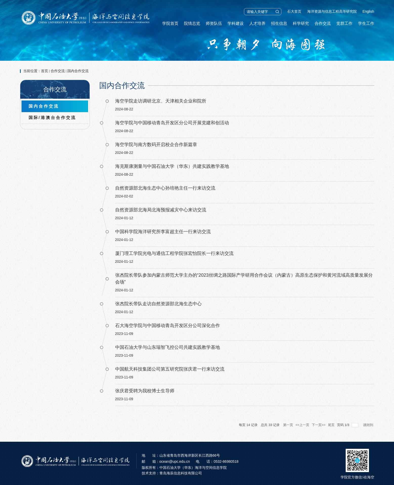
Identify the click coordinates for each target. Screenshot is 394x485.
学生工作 (366, 23)
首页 (44, 71)
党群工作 (344, 23)
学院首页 (170, 23)
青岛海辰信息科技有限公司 (180, 473)
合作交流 (323, 23)
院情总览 (192, 23)
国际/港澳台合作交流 (52, 117)
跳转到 (368, 425)
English (368, 11)
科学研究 (301, 23)
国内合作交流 (78, 71)
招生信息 (279, 23)
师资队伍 (214, 23)
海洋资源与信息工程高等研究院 (332, 11)
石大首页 (294, 11)
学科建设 (235, 23)
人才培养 (257, 23)
